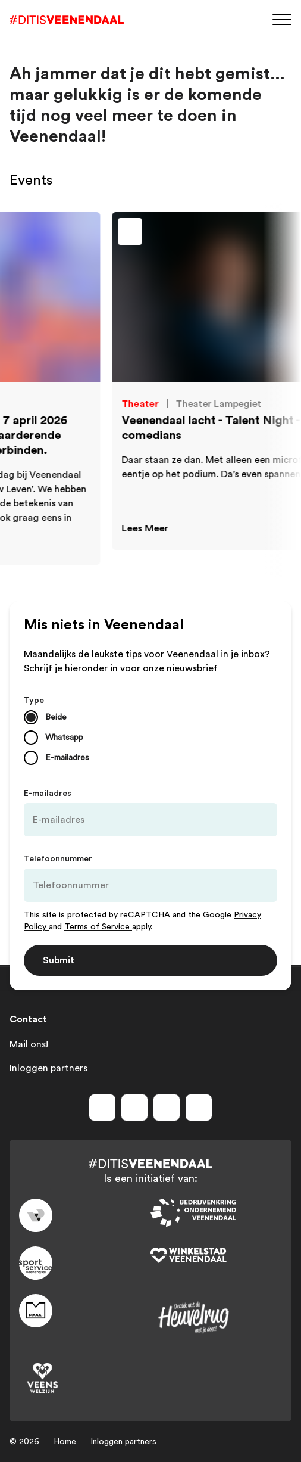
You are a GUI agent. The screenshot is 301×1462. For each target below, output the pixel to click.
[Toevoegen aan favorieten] (239, 235)
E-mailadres (47, 793)
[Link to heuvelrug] (216, 1317)
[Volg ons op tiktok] (199, 1107)
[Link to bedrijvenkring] (216, 1213)
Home (65, 1442)
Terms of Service (98, 927)
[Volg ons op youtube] (166, 1107)
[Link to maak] (84, 1310)
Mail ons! (29, 1044)
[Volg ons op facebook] (102, 1107)
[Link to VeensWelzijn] (84, 1378)
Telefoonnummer (58, 859)
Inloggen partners (48, 1068)
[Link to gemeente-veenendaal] (84, 1215)
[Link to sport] (84, 1263)
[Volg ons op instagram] (134, 1107)
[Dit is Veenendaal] (67, 19)
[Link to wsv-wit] (216, 1255)
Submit (58, 960)
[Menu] (281, 18)
